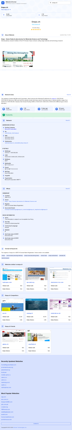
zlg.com (3, 397)
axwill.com (4, 414)
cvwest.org (4, 407)
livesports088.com (6, 402)
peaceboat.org (5, 370)
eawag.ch (30, 313)
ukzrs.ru (3, 380)
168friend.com (5, 409)
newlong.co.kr (5, 382)
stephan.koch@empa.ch (41, 209)
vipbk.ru (3, 385)
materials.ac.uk (55, 313)
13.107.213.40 (8, 133)
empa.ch (54, 98)
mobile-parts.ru (5, 375)
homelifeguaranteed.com (8, 365)
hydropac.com (7, 282)
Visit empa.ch (6, 9)
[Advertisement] (36, 46)
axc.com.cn (4, 399)
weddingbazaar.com (7, 412)
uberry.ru (4, 377)
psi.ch (4, 313)
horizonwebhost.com (7, 417)
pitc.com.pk (4, 404)
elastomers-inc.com (57, 282)
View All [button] (69, 94)
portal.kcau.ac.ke (6, 419)
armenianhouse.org (7, 367)
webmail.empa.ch (9, 143)
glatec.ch (5, 344)
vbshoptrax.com (6, 387)
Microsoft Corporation (10, 129)
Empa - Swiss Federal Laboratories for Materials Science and (21, 201)
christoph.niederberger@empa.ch (13, 209)
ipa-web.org (30, 282)
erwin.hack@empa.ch (28, 209)
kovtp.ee (3, 372)
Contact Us (36, 423)
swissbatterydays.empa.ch (21, 143)
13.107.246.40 (15, 133)
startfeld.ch (32, 344)
